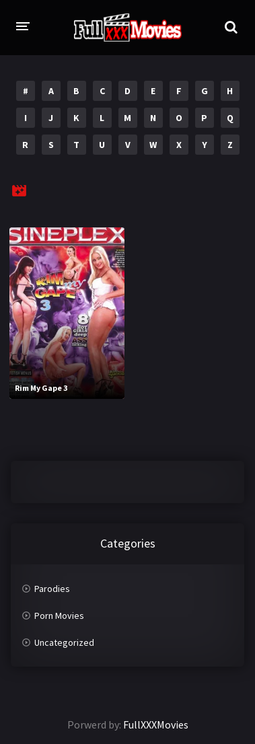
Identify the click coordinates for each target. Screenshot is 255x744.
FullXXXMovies (155, 724)
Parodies (52, 589)
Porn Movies (59, 615)
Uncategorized (64, 642)
